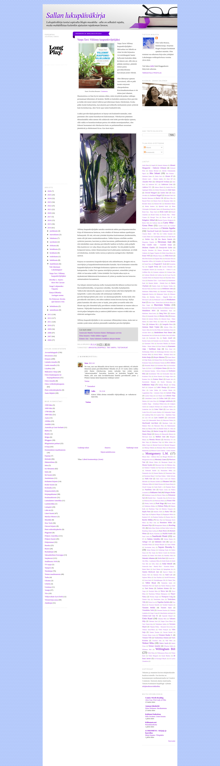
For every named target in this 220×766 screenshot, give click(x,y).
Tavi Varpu (111, 347)
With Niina (151, 653)
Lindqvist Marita (168, 406)
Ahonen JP (169, 176)
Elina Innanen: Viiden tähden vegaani (93, 336)
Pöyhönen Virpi (154, 509)
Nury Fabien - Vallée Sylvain (166, 476)
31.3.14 (102, 391)
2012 (50, 318)
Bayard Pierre (146, 201)
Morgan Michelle (168, 457)
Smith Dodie (165, 561)
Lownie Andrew (157, 412)
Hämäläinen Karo (166, 310)
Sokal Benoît (167, 564)
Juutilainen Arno (168, 330)
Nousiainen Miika (166, 470)
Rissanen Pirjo (147, 525)
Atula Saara (171, 190)
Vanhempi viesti (132, 448)
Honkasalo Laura (159, 299)
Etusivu (107, 448)
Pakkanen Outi (155, 492)
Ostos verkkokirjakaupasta (54, 384)
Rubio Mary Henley (154, 528)
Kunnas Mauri (158, 379)
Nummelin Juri (146, 473)
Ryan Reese (163, 531)
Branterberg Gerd (168, 209)
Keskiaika (48, 488)
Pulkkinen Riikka (150, 506)
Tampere (48, 568)
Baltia (47, 431)
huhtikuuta (54, 260)
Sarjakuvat (49, 558)
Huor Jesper (146, 305)
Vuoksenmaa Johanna (161, 638)
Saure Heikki (171, 544)
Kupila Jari (169, 379)
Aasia (47, 418)
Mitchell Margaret (169, 445)
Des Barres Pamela (165, 239)
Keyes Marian (159, 357)
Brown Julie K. (167, 217)
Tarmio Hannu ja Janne (168, 586)
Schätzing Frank (163, 550)
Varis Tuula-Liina (147, 624)
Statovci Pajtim (168, 572)
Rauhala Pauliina (158, 517)
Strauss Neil (146, 575)
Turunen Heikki (148, 607)
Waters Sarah (163, 643)
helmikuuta (54, 306)
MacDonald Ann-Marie (150, 423)
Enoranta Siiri (169, 258)
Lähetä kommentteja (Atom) (92, 459)
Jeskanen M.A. (154, 324)
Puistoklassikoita (151, 725)
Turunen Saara (166, 608)
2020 (50, 213)
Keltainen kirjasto (51, 481)
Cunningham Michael (159, 236)
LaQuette (150, 387)
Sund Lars (168, 575)
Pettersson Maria (159, 500)
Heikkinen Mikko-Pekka (149, 291)
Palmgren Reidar (169, 492)
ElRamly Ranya (157, 256)
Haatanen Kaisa (158, 277)
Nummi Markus (158, 473)
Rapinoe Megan (156, 514)
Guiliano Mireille (150, 275)
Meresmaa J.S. (168, 439)
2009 (50, 329)
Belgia (47, 437)
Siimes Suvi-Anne (155, 555)
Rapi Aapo (145, 514)
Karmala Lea (157, 341)
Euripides (158, 261)
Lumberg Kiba (149, 415)
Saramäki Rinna (147, 544)
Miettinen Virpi (156, 442)
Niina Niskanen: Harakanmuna (156, 708)
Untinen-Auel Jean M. (150, 616)
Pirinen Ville (171, 501)
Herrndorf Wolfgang (166, 291)
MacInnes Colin (167, 423)
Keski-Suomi (49, 485)
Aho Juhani (154, 173)
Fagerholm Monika (169, 261)
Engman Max (158, 258)
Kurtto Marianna (166, 382)
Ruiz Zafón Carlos (167, 528)
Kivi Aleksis (171, 363)
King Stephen (169, 360)
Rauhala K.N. (146, 517)
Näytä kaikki (171, 741)
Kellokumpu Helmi (148, 352)
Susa (86, 363)
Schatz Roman (151, 550)
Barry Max (170, 198)
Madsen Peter (146, 426)
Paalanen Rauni (170, 487)
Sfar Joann (152, 553)
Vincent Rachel (168, 632)
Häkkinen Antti (168, 308)
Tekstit (147, 147)
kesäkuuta (54, 253)
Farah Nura (148, 264)
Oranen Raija (169, 484)
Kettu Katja (146, 357)
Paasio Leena (163, 489)
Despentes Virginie (148, 242)
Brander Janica (155, 209)
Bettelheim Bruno (170, 204)
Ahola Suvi (158, 176)
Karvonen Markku (162, 343)
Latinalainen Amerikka (53, 500)
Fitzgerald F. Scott (160, 264)
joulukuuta (54, 231)
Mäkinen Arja (171, 465)
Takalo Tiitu (171, 580)
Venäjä (47, 590)
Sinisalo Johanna (148, 558)
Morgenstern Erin (147, 459)
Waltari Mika (148, 643)
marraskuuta (54, 234)
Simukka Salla (168, 555)
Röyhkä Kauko (168, 533)
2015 (50, 224)
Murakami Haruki (167, 462)
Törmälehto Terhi (148, 610)
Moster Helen (153, 462)
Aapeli (153, 165)
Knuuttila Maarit (150, 365)
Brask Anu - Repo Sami (149, 212)
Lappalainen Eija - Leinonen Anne (152, 393)
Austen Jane (164, 193)
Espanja (48, 456)
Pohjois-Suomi (50, 539)
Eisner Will (146, 256)
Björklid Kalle (163, 206)
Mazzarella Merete (167, 434)
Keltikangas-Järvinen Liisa (165, 352)
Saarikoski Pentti (159, 536)
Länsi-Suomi (49, 513)
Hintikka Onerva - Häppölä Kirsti (161, 297)
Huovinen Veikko (162, 305)
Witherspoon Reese (163, 653)
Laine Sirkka (154, 390)
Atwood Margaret (151, 193)
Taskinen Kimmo (163, 588)
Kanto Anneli (167, 338)
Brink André (164, 212)
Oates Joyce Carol (162, 478)
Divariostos (49, 356)
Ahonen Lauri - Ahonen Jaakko (152, 179)
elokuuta (53, 245)
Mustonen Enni (159, 465)
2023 (50, 202)
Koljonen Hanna (161, 368)
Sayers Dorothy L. (166, 547)
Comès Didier (146, 236)
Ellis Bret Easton (147, 258)
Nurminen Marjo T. (150, 476)
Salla (93, 391)
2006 (50, 340)
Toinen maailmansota (52, 574)
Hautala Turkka (168, 286)
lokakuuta (54, 238)
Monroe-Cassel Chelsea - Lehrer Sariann (163, 450)
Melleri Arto (160, 437)
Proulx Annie (171, 503)
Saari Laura (145, 536)
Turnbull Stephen (167, 605)
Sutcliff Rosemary (169, 577)
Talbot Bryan (150, 583)
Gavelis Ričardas (167, 267)
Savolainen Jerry (150, 547)
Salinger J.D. (146, 542)
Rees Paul (159, 520)
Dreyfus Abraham (147, 250)
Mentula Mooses (155, 440)
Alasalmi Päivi (147, 182)
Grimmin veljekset (158, 272)
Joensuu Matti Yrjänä (150, 327)
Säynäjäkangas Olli (159, 580)
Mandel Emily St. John (166, 428)
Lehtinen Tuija (170, 396)
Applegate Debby (147, 190)
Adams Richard (153, 171)
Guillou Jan (160, 275)
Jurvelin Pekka (156, 330)
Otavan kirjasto (50, 526)
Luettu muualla (50, 365)
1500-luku (48, 405)
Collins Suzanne (168, 234)
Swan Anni (148, 580)
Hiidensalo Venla (162, 294)
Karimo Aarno (146, 341)
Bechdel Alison (146, 204)
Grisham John (171, 272)
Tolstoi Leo (151, 602)
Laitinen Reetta (167, 390)
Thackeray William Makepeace (158, 594)
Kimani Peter (158, 360)
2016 (50, 220)
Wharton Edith (168, 646)
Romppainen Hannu (160, 525)
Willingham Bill (165, 649)
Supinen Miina (146, 577)
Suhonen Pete (157, 575)
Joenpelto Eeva (167, 324)
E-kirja (47, 447)
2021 (50, 209)
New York (48, 523)
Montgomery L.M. (157, 453)
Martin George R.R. (160, 431)
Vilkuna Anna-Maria (148, 629)
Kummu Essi (146, 379)
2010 (50, 325)
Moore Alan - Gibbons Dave (151, 457)
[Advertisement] (115, 758)
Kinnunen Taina (147, 363)
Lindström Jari (146, 409)
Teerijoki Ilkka (153, 591)
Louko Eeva (145, 412)
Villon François (163, 629)
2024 (50, 198)
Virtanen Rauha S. (165, 635)
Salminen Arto (160, 542)
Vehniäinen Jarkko (160, 624)
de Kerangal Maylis (160, 658)
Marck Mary (146, 431)
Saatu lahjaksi (50, 393)
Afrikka (47, 421)
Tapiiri (156, 586)
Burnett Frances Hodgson (165, 220)
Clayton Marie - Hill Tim (150, 234)
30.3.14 (91, 363)
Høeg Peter (163, 313)
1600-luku (48, 408)
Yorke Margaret (153, 656)
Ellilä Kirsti (169, 256)
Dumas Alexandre (163, 250)
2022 (50, 206)
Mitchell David (157, 445)
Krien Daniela (158, 376)
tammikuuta (54, 310)
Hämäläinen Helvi (148, 311)
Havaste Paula (146, 288)
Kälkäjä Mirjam (163, 385)
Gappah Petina (153, 267)
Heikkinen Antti (167, 289)
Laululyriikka (50, 504)
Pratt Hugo (160, 503)
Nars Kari (161, 468)
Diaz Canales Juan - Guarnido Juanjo (157, 245)
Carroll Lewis (162, 225)
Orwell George (146, 487)
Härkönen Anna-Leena (149, 313)
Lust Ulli (148, 417)
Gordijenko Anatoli (148, 269)
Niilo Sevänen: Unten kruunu (155, 716)
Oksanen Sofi (168, 481)
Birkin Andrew (150, 206)
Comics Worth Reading (154, 698)
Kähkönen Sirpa (148, 385)
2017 (50, 217)
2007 (50, 336)
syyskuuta (54, 242)
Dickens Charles (148, 247)
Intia (46, 465)
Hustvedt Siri (146, 308)
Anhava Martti (159, 187)
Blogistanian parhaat (52, 443)
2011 (50, 322)
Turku (47, 577)
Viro (46, 593)
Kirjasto (48, 359)
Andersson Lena (166, 184)
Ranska (47, 545)
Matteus (157, 434)
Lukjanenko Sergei (169, 412)
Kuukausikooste (51, 497)
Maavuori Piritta (168, 420)
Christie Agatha (168, 228)
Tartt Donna (149, 588)
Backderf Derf (169, 195)
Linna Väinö (158, 409)
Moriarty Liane (160, 459)
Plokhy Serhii (149, 503)
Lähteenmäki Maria (154, 420)
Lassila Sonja (149, 396)
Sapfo (171, 542)
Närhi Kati (148, 479)
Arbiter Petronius (160, 190)
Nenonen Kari (171, 468)
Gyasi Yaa (170, 275)
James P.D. (163, 321)
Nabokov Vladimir (150, 468)
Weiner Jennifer (154, 646)
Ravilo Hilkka (147, 520)
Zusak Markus (165, 656)
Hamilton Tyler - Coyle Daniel (157, 280)
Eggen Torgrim (154, 253)
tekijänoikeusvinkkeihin (151, 686)
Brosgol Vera (154, 217)
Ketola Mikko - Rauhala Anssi (163, 354)
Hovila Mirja (169, 302)
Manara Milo (152, 428)
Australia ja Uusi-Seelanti (54, 427)
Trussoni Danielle (154, 605)
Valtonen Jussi (153, 621)
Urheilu (47, 584)
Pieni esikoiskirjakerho (53, 390)
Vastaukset (91, 386)
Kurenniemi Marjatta (149, 382)
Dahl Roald (172, 236)
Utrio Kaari (147, 618)
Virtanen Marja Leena (149, 635)
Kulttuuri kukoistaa (153, 714)
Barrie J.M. (159, 198)
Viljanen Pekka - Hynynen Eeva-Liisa (161, 627)
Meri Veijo (145, 442)
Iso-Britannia (49, 469)
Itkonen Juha (164, 316)
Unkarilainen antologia (166, 613)
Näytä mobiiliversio (108, 452)
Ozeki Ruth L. (158, 487)
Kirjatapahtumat (51, 494)
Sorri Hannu (156, 569)
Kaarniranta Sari (147, 335)
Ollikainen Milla (147, 484)
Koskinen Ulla (146, 376)
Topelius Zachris (163, 602)
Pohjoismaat (49, 542)
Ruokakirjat (49, 552)
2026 (50, 191)
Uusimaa (48, 587)
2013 (50, 314)
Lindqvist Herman (154, 406)
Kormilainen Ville (154, 374)
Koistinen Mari (162, 365)
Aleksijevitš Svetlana (162, 182)
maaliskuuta (54, 264)
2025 (50, 195)
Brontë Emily (155, 214)
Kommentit (149, 152)
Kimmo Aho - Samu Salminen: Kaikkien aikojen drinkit (99, 339)
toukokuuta (54, 256)
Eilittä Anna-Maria (167, 253)
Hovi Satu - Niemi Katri (156, 302)
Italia (47, 472)
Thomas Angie (154, 596)
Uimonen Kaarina (162, 610)
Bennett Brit (158, 204)
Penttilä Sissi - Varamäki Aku (156, 498)
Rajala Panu (146, 512)
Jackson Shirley (153, 319)
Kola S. (150, 368)
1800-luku (48, 415)
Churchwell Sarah (153, 231)
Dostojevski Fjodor (165, 248)
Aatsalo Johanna (162, 165)
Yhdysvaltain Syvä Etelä (54, 597)
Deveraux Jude (164, 242)
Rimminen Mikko (166, 523)
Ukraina (48, 580)
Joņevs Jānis (146, 330)
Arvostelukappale (51, 352)
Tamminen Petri (147, 586)
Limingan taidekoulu (166, 401)
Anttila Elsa (169, 187)
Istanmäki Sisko (152, 316)
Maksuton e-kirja (51, 372)
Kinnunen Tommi (159, 363)
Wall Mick (168, 640)
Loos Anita (169, 409)
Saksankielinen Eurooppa (54, 555)
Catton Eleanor (154, 228)
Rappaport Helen (168, 514)
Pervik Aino (171, 498)
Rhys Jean (153, 522)
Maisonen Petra (159, 426)
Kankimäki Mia (154, 338)
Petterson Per (148, 500)
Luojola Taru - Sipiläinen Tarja (165, 415)
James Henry (153, 321)
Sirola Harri (162, 558)
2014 (50, 228)
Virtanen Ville (147, 638)
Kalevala (157, 335)
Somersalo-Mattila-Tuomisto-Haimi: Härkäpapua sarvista (100, 333)
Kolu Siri (172, 368)
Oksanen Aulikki (155, 481)
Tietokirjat (48, 571)
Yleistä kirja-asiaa (51, 600)
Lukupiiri (48, 507)
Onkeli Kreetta (158, 484)
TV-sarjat (48, 564)
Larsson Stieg (170, 393)
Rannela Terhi (158, 511)
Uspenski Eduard (167, 616)
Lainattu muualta (51, 362)
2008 (50, 333)
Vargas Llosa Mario (167, 621)
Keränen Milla (146, 354)
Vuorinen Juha (156, 640)
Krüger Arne (169, 376)
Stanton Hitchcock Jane (150, 572)
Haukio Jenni (156, 286)
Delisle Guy (149, 239)
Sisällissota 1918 (51, 561)
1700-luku (48, 411)
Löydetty (48, 368)
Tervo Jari (164, 591)
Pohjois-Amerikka (51, 536)
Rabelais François (167, 509)
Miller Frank (146, 445)
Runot (47, 549)
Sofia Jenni (155, 564)
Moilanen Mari (161, 448)
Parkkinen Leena (150, 495)
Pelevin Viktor (161, 495)
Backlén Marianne (147, 198)
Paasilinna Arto (150, 490)
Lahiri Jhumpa (162, 387)
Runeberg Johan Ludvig (149, 531)
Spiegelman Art (168, 569)
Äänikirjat (48, 603)
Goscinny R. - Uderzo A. (165, 269)
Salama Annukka (153, 539)
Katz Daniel (161, 346)
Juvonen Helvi (146, 332)
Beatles (47, 434)
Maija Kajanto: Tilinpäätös (154, 735)
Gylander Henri (146, 277)
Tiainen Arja (146, 599)
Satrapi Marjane (159, 544)
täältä (152, 66)
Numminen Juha (170, 473)
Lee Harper (159, 396)
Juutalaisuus (49, 478)
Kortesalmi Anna (168, 374)
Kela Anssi (168, 349)
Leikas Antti (163, 398)
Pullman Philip (163, 506)
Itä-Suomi (48, 475)
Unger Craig (153, 613)
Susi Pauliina (158, 577)
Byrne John (145, 223)
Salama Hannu (168, 539)
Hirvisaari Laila (147, 299)
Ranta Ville (169, 512)
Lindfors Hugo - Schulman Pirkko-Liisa (154, 404)
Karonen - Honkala (169, 341)
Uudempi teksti (83, 448)
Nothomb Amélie (150, 470)
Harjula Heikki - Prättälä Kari (158, 283)
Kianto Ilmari (171, 357)
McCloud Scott (147, 437)
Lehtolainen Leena (150, 398)
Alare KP (170, 179)
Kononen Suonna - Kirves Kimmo (155, 371)
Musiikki (48, 520)
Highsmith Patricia (148, 294)
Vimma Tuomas (154, 632)
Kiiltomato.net (151, 722)
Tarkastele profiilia (151, 73)
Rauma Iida (169, 517)
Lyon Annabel (159, 418)
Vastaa (86, 381)
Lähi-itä (48, 510)
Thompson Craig (167, 597)
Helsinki (48, 459)
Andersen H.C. (153, 184)
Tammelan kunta (166, 583)
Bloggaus (48, 440)
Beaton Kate (157, 201)
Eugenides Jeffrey (147, 261)
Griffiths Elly (146, 272)
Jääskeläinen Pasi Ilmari (163, 332)
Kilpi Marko (148, 360)
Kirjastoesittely (50, 491)
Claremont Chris (167, 231)
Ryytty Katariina (155, 533)
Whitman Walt (147, 649)
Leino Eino (152, 401)
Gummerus (104, 91)
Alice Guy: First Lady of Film (155, 700)
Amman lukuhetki (152, 706)
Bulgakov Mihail (148, 220)
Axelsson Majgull (156, 195)
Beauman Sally (168, 201)
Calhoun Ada (156, 223)
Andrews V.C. (147, 187)
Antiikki (48, 424)
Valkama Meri (162, 618)
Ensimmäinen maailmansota (55, 450)
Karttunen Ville (149, 343)
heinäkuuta (54, 249)
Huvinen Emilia (157, 308)
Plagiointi (48, 533)
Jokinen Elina (168, 327)
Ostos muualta (50, 381)
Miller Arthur (169, 442)
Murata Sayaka (147, 465)
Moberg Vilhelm (149, 448)
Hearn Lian (156, 288)
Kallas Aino (165, 335)
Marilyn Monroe (51, 516)
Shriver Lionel (162, 553)
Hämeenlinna (49, 462)
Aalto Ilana (145, 165)
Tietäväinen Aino (158, 599)
